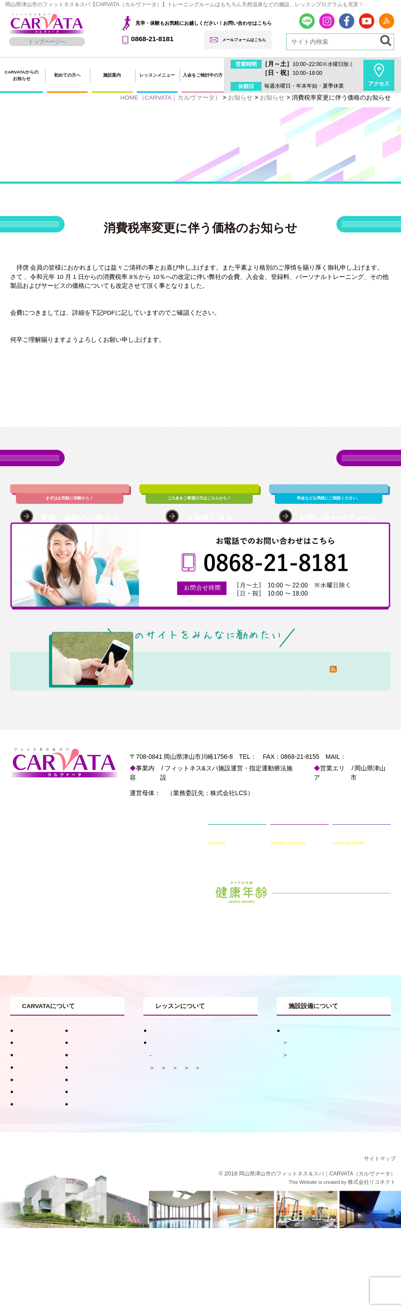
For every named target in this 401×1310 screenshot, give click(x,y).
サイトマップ (380, 1240)
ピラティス (192, 1125)
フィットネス (305, 1112)
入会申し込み (85, 1112)
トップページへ (47, 42)
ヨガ (235, 1137)
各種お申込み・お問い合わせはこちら (201, 466)
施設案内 (112, 75)
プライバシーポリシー (42, 1185)
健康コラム (82, 1087)
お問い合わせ (30, 1161)
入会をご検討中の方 (203, 75)
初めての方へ (67, 75)
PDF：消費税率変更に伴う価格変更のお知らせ (75, 366)
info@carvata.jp (142, 823)
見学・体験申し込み (39, 1149)
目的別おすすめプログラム (181, 1087)
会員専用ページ (88, 1161)
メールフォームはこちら (244, 40)
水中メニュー (172, 1137)
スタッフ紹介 (30, 1112)
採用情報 (24, 1173)
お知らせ (79, 1100)
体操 (160, 1125)
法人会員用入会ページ (42, 1136)
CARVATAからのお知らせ (21, 75)
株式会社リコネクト (372, 1264)
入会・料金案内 (89, 1149)
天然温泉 (299, 1100)
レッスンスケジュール (184, 1112)
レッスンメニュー (157, 75)
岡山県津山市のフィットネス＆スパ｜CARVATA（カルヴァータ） (317, 1255)
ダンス (209, 1137)
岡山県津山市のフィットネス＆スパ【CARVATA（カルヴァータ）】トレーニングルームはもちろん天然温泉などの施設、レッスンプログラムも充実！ (184, 4)
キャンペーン (30, 1100)
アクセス (378, 84)
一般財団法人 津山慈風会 (189, 850)
